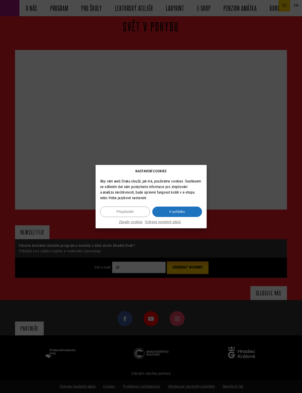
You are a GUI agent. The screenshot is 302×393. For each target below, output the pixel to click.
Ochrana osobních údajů (163, 222)
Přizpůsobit (125, 212)
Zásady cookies (131, 222)
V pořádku (177, 212)
